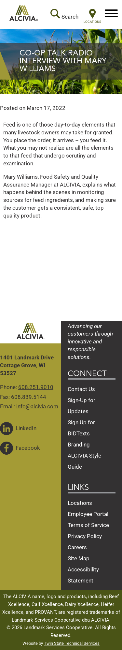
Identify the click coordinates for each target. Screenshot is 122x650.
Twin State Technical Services (72, 643)
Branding (79, 444)
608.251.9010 (35, 387)
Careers (77, 547)
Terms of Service (88, 525)
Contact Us (81, 389)
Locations (80, 503)
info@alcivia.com (37, 406)
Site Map (78, 558)
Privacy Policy (85, 536)
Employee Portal (88, 514)
